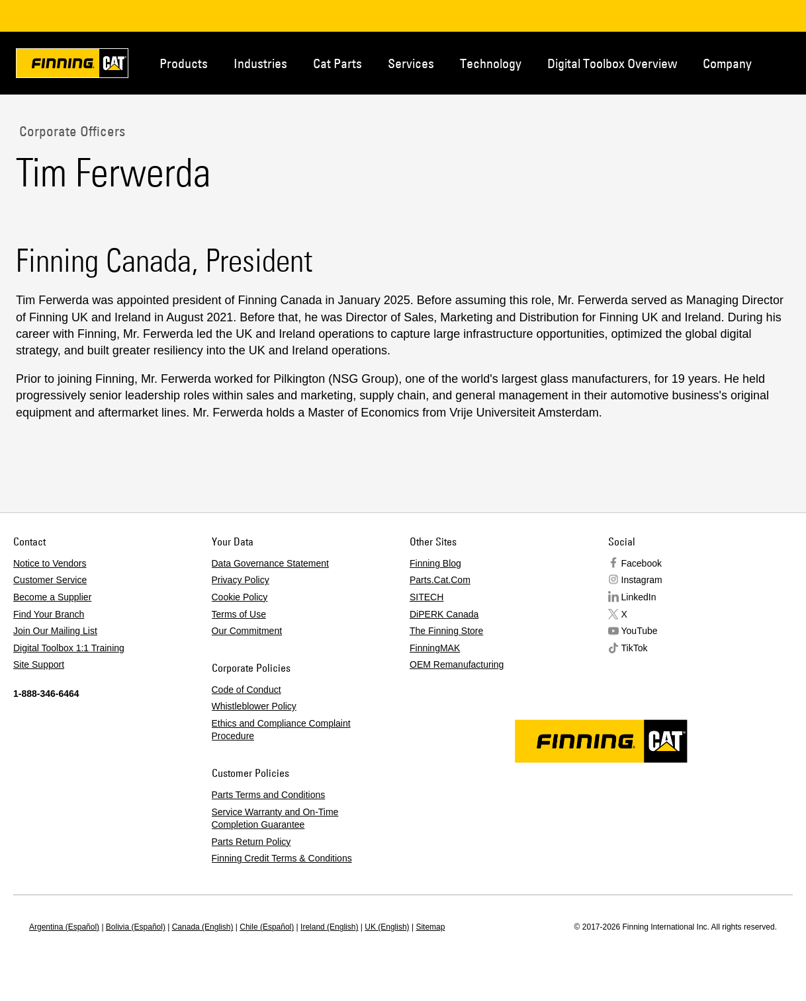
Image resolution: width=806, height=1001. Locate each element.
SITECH (426, 597)
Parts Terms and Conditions (269, 794)
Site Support (38, 664)
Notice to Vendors (50, 563)
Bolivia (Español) (135, 927)
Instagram (641, 580)
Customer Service (50, 580)
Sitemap (430, 927)
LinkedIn (638, 597)
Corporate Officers (70, 131)
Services (411, 63)
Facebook (641, 563)
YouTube (639, 630)
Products (183, 63)
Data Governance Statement (270, 563)
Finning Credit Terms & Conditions (282, 858)
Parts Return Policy (251, 841)
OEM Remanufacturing (457, 664)
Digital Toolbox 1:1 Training (68, 648)
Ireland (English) (329, 927)
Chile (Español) (267, 927)
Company (727, 63)
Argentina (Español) (64, 927)
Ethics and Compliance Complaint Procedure (281, 730)
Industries (260, 63)
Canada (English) (203, 927)
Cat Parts (337, 63)
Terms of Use (239, 614)
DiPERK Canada (444, 614)
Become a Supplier (52, 597)
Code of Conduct (246, 689)
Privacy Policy (240, 580)
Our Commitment (247, 630)
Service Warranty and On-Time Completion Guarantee (275, 818)
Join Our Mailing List (55, 630)
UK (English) (387, 927)
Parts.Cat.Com (440, 580)
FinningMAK (435, 648)
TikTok (634, 648)
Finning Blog (435, 563)
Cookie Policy (240, 597)
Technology (490, 63)
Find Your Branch (48, 614)
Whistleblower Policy (254, 706)
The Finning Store (446, 630)
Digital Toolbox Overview (612, 63)
